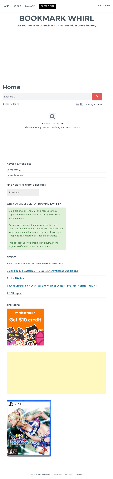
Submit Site (47, 6)
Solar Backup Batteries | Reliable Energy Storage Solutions (42, 271)
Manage (30, 6)
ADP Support (14, 293)
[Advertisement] (56, 51)
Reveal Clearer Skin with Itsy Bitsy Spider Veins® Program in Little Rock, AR (52, 285)
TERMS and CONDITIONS (63, 475)
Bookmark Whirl (56, 18)
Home (6, 6)
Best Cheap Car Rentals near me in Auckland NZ (36, 263)
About (17, 6)
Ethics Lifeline (15, 278)
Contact (79, 475)
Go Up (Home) (12, 170)
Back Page (104, 5)
